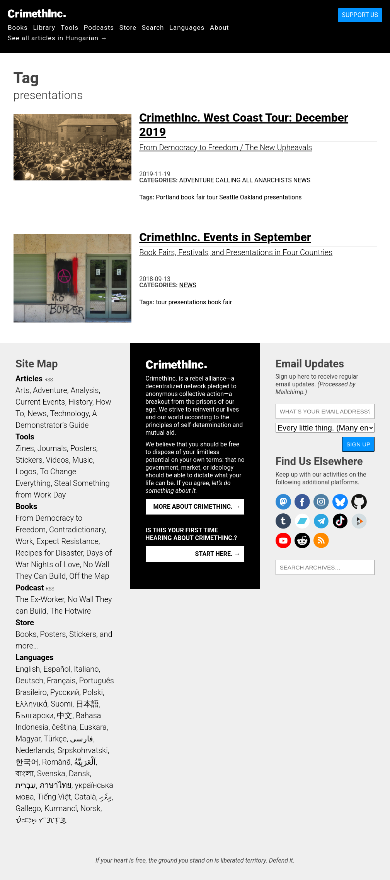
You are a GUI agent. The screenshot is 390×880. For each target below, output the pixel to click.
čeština (64, 727)
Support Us (360, 15)
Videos (57, 460)
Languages (186, 27)
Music (82, 460)
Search (153, 27)
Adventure (196, 180)
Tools (69, 27)
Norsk (90, 808)
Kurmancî (60, 808)
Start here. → (217, 554)
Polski (93, 692)
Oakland (251, 197)
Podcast (29, 587)
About (219, 27)
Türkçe (55, 738)
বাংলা (24, 773)
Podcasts (99, 27)
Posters (83, 448)
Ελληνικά (31, 703)
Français (61, 680)
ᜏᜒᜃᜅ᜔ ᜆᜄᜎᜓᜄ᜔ (40, 820)
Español (56, 669)
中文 (64, 715)
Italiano (86, 669)
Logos (25, 471)
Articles (29, 378)
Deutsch (29, 680)
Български (34, 715)
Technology (69, 413)
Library (44, 27)
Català (85, 796)
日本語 (87, 703)
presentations (283, 197)
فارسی (81, 738)
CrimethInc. (37, 13)
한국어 (27, 762)
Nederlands (34, 750)
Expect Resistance (67, 541)
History (80, 402)
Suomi (61, 703)
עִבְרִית (25, 785)
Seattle (228, 197)
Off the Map (89, 576)
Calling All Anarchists (254, 180)
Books (18, 27)
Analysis (84, 390)
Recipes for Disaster (49, 553)
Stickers (29, 460)
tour (212, 197)
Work (24, 541)
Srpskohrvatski (83, 750)
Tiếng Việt (54, 796)
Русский (64, 692)
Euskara (93, 727)
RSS (48, 380)
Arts (22, 390)
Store (127, 27)
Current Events (40, 402)
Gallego (28, 808)
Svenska (51, 773)
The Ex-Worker (39, 599)
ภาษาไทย (55, 785)
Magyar (28, 738)
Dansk (79, 773)
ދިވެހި (105, 796)
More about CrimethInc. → (196, 506)
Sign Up (358, 444)
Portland (167, 197)
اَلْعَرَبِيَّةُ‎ (85, 762)
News (301, 180)
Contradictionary (77, 529)
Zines (24, 448)
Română (56, 762)
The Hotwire (70, 611)
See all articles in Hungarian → (57, 38)
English (27, 669)
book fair (193, 197)
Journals (52, 448)
